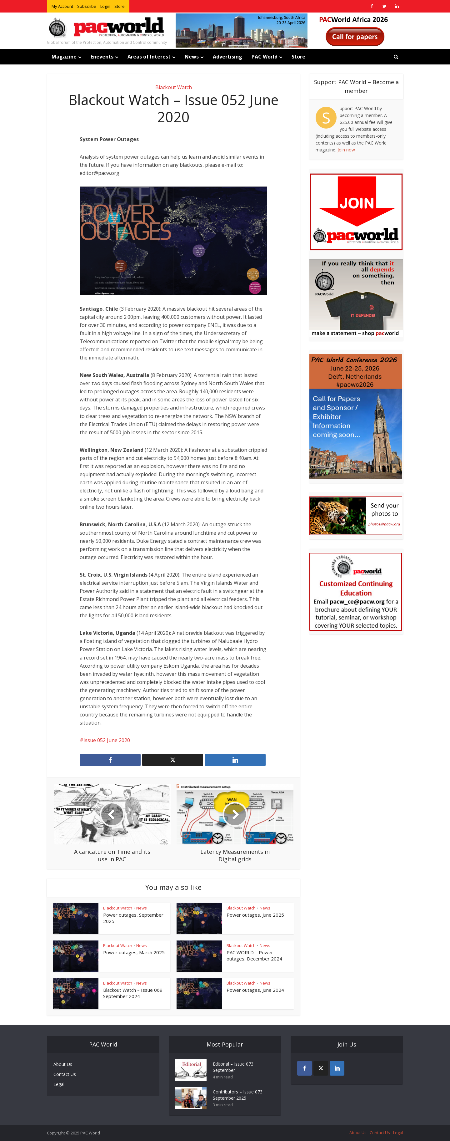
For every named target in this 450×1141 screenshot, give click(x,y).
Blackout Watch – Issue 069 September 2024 (132, 993)
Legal (58, 1084)
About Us (62, 1064)
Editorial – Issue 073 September (233, 1067)
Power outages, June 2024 (255, 990)
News (192, 56)
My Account (62, 6)
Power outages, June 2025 (255, 915)
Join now (346, 150)
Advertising (227, 56)
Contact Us (64, 1074)
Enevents (102, 56)
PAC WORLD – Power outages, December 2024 (254, 955)
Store (119, 6)
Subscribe (86, 6)
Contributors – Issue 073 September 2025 (237, 1095)
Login (105, 6)
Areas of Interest (149, 56)
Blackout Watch (173, 87)
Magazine (64, 56)
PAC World (265, 56)
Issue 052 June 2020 (106, 740)
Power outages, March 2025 (134, 952)
